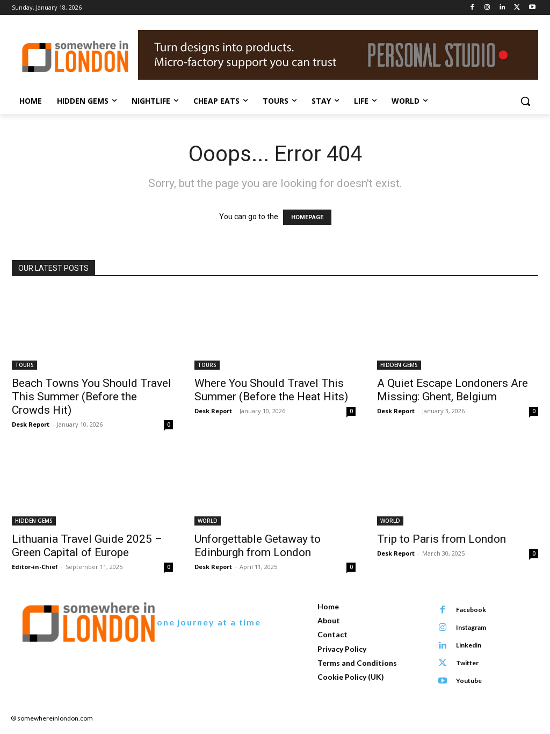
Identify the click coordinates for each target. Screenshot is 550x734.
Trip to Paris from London (441, 538)
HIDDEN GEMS (399, 365)
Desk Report (30, 424)
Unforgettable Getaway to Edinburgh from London (257, 545)
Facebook (470, 610)
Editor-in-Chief (35, 567)
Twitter (466, 663)
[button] (525, 101)
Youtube (468, 681)
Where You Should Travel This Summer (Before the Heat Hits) (271, 390)
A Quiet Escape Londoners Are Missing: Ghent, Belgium (452, 390)
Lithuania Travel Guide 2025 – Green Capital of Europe (87, 545)
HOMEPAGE (307, 217)
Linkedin (468, 645)
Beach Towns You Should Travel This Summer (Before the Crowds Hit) (91, 396)
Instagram (470, 627)
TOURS (24, 365)
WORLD (208, 520)
